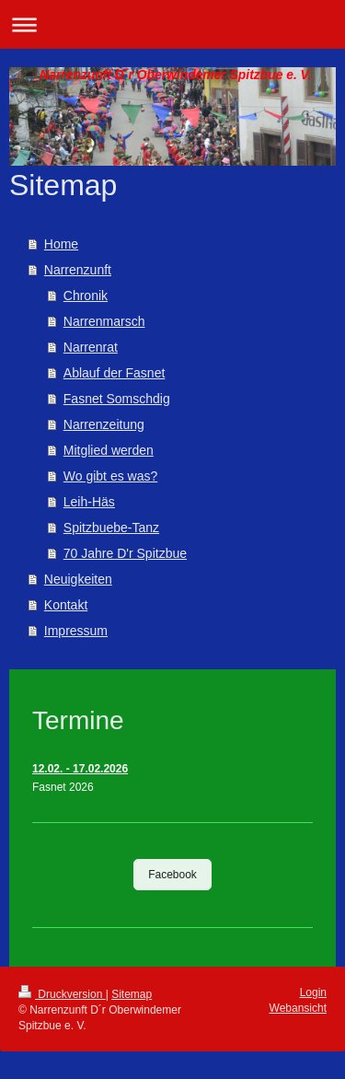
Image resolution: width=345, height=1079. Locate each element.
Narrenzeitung (103, 424)
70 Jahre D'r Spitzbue (125, 553)
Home (61, 244)
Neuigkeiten (78, 579)
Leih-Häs (89, 501)
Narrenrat (90, 347)
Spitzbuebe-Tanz (111, 527)
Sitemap (131, 994)
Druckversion (62, 994)
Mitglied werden (108, 450)
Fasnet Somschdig (116, 398)
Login (313, 992)
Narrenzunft (77, 269)
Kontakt (65, 605)
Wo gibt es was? (110, 476)
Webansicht (298, 1008)
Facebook (172, 874)
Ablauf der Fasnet (114, 372)
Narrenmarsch (104, 321)
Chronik (85, 295)
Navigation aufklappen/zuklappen (172, 24)
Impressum (76, 630)
